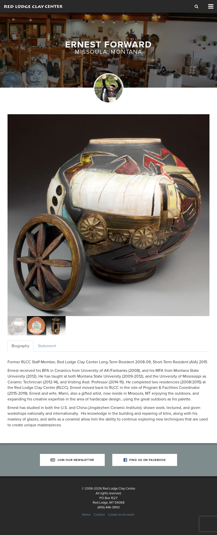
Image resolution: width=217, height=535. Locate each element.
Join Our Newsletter (72, 460)
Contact (99, 515)
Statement (47, 345)
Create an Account (121, 515)
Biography (20, 345)
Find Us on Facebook (145, 460)
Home (86, 515)
